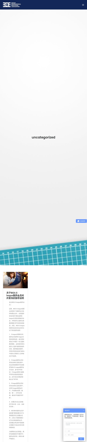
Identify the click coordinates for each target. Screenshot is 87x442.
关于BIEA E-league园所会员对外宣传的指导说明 (15, 289)
